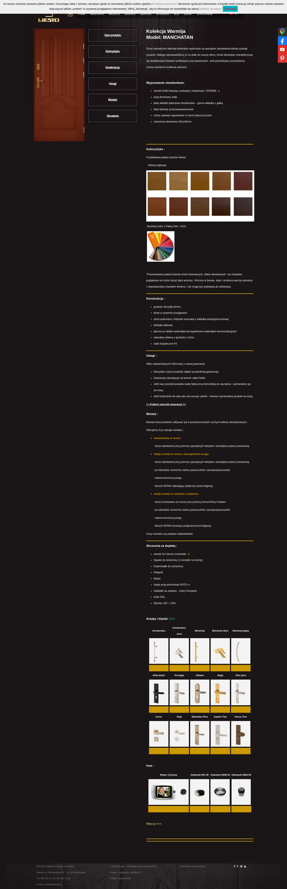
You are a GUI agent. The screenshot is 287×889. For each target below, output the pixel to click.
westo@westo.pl (53, 884)
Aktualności (162, 14)
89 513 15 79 (48, 878)
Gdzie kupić (146, 14)
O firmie (81, 14)
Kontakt (188, 14)
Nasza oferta (97, 14)
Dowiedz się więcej (210, 8)
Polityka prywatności (120, 878)
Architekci (130, 14)
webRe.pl (135, 872)
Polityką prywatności (165, 3)
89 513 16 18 (63, 878)
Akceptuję (230, 8)
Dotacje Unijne (205, 14)
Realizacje (114, 14)
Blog (176, 14)
